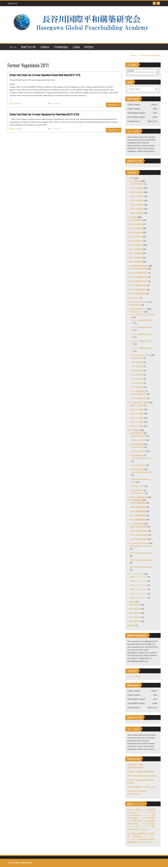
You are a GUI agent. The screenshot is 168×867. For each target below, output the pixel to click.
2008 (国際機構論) (137, 503)
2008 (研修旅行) (136, 433)
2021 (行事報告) (136, 200)
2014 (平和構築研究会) (138, 273)
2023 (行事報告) (136, 209)
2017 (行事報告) (136, 184)
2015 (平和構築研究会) (138, 277)
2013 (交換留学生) (139, 398)
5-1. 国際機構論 (135, 500)
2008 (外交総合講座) (138, 527)
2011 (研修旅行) (136, 455)
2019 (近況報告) (135, 245)
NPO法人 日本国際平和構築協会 (140, 772)
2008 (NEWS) (134, 605)
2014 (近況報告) (135, 224)
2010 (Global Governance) (141, 553)
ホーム (13, 47)
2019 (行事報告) (136, 192)
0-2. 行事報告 (134, 181)
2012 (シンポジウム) (138, 593)
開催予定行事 (28, 47)
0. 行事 (130, 178)
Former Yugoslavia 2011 (150, 55)
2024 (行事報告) (136, 213)
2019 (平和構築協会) (137, 294)
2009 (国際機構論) (137, 507)
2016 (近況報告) (135, 232)
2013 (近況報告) (135, 220)
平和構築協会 (61, 47)
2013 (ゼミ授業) (136, 426)
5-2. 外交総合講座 (136, 524)
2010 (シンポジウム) (138, 585)
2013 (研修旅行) (136, 490)
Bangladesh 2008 (138, 436)
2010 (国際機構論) (137, 511)
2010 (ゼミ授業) (136, 414)
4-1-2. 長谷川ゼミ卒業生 (140, 355)
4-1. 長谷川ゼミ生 (136, 312)
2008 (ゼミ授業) (136, 405)
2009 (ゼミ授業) (136, 409)
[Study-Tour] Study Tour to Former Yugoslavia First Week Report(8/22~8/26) (44, 114)
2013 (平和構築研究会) (138, 269)
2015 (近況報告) (135, 228)
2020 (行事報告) (136, 196)
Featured (131, 625)
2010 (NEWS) (134, 613)
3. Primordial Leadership (137, 302)
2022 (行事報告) (136, 205)
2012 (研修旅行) (136, 469)
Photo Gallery (134, 305)
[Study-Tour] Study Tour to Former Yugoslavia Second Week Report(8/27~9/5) (45, 75)
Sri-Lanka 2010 (137, 447)
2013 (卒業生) (137, 375)
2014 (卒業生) (137, 379)
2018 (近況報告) (135, 241)
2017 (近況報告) (135, 237)
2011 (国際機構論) (137, 515)
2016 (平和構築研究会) (138, 281)
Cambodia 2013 (138, 493)
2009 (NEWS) (134, 609)
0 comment (54, 103)
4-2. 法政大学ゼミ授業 (138, 402)
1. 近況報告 (132, 217)
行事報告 (45, 47)
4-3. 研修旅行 (134, 430)
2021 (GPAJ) (134, 298)
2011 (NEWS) (134, 617)
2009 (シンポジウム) (138, 581)
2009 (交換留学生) (139, 394)
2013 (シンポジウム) (138, 598)
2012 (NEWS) (134, 621)
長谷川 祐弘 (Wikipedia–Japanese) (141, 776)
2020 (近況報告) (135, 249)
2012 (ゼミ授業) (136, 422)
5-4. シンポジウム (136, 574)
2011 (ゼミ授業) (136, 418)
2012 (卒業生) (137, 370)
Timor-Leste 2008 (138, 440)
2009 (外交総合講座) (138, 531)
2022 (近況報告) (135, 257)
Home (133, 55)
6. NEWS (131, 602)
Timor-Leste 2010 (138, 451)
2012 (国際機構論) (137, 520)
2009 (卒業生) (137, 358)
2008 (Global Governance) (141, 546)
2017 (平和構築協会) (137, 285)
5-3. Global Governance (139, 543)
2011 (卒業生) (137, 366)
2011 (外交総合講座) (138, 535)
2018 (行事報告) (136, 188)
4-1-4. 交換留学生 (137, 391)
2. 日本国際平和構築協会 (137, 266)
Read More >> (114, 105)
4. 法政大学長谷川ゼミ (136, 309)
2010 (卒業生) (137, 362)
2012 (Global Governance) (141, 567)
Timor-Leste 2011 (138, 465)
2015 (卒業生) (137, 383)
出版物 (76, 47)
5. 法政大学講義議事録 (136, 497)
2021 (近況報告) (135, 253)
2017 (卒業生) (137, 387)
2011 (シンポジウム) (138, 589)
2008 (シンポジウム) (138, 577)
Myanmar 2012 (137, 486)
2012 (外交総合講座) (138, 539)
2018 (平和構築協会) (137, 289)
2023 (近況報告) (135, 262)
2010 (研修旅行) (136, 444)
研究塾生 (89, 47)
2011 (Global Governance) (141, 560)
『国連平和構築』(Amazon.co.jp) (141, 787)
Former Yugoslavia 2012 (141, 472)
